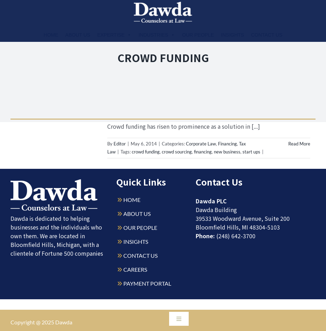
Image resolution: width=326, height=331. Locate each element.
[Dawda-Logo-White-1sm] (54, 182)
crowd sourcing (177, 152)
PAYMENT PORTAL (147, 283)
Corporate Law (201, 143)
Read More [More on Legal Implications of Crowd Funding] (299, 143)
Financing (227, 143)
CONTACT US (140, 255)
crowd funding (146, 152)
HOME (131, 199)
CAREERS (135, 269)
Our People (198, 35)
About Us (77, 35)
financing (203, 152)
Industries (156, 35)
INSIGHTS (135, 241)
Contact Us (266, 35)
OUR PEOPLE (140, 227)
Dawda (63, 322)
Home (51, 35)
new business (227, 152)
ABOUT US (137, 213)
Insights (232, 35)
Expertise (114, 35)
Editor (120, 143)
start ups (251, 152)
